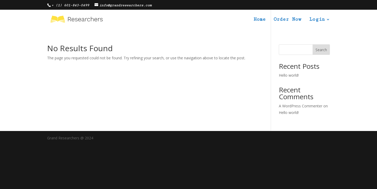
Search (321, 49)
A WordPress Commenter (300, 105)
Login (317, 20)
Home (260, 20)
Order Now (287, 20)
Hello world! (289, 75)
